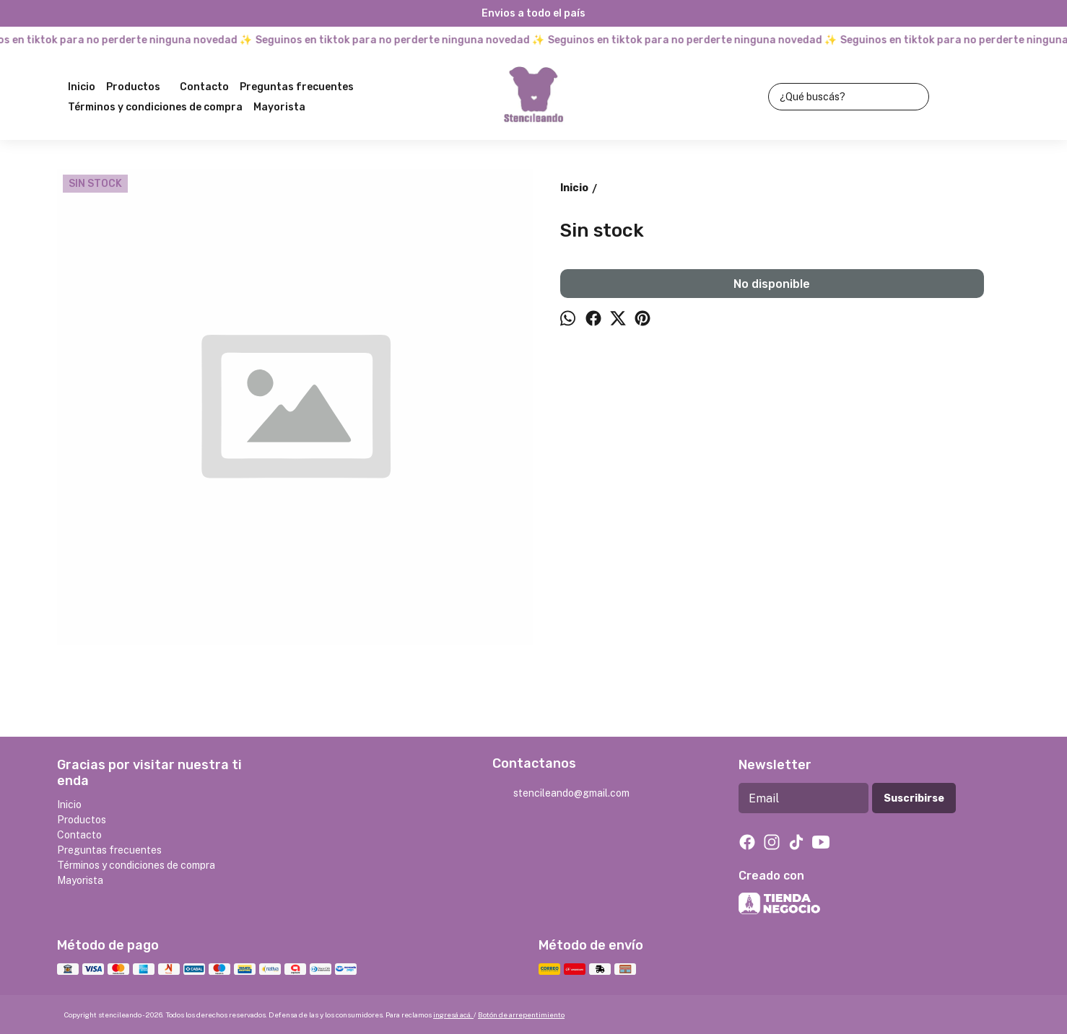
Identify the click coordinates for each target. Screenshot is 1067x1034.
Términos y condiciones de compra (155, 107)
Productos (140, 87)
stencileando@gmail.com (561, 793)
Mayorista (279, 107)
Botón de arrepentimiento (521, 1014)
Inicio (81, 87)
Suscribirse (914, 798)
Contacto (204, 87)
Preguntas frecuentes (297, 87)
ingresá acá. (453, 1014)
